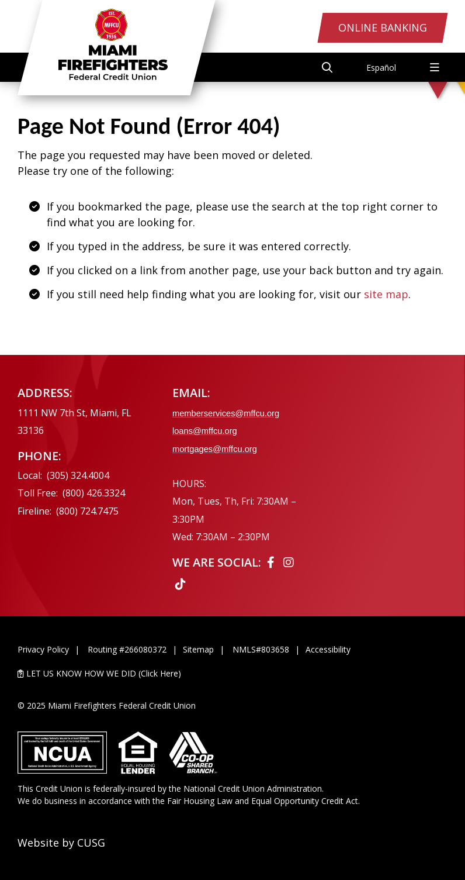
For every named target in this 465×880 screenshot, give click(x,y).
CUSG (91, 843)
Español (381, 67)
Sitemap (198, 649)
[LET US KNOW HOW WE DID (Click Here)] (232, 673)
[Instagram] (288, 562)
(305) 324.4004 (78, 475)
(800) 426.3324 (94, 492)
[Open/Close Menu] (434, 67)
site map (386, 294)
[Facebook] (272, 562)
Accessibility (328, 649)
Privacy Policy (43, 649)
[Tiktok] (180, 584)
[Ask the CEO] (397, 485)
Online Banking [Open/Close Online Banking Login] (382, 27)
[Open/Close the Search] (327, 67)
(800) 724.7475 (87, 511)
